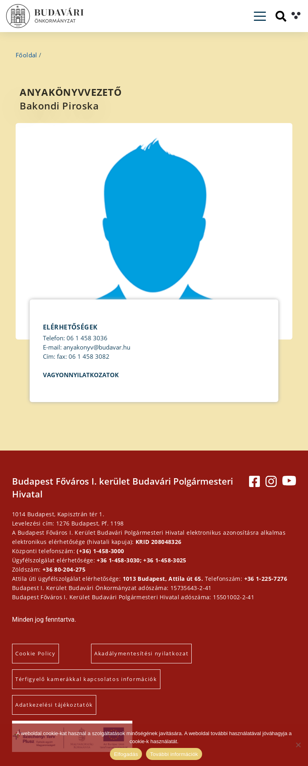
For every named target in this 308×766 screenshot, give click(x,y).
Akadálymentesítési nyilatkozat (141, 653)
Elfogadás (126, 754)
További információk (174, 754)
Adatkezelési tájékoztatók (54, 704)
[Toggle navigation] (260, 16)
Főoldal (26, 55)
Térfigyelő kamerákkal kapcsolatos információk (86, 679)
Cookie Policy (35, 653)
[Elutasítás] (298, 745)
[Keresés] (281, 16)
